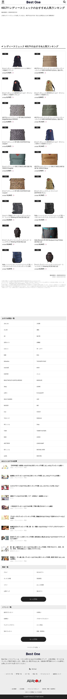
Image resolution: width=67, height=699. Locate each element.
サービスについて (45, 674)
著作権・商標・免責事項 (48, 689)
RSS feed (34, 669)
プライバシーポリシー (33, 689)
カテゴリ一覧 (9, 674)
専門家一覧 (19, 674)
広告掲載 (22, 689)
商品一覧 (35, 674)
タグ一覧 (27, 674)
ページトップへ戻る (32, 647)
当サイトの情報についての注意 (33, 692)
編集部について (57, 674)
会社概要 (14, 689)
